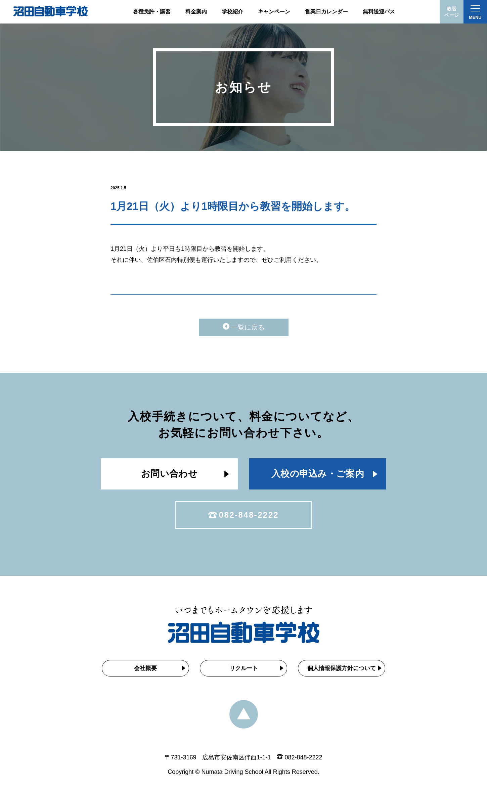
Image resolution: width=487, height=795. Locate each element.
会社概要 (145, 668)
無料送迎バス (379, 11)
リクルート (243, 668)
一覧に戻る (248, 327)
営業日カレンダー (326, 11)
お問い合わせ (169, 474)
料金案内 (196, 11)
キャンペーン (274, 11)
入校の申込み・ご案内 (317, 474)
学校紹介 (232, 11)
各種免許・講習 (152, 11)
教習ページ (451, 12)
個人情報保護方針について (341, 668)
